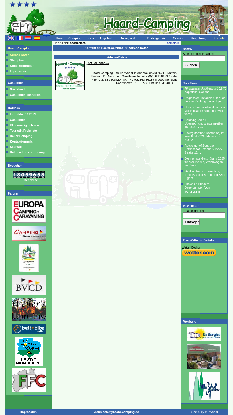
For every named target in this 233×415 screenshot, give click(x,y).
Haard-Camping (19, 48)
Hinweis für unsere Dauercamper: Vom (198, 188)
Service (178, 38)
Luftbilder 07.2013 (22, 114)
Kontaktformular (22, 65)
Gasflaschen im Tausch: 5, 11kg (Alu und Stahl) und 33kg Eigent (205, 175)
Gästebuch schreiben (25, 94)
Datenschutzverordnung (27, 152)
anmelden (173, 43)
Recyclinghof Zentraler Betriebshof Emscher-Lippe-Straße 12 (203, 149)
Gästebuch (16, 82)
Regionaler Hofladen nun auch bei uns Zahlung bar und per (205, 99)
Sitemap (15, 146)
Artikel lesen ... (98, 63)
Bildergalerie (156, 38)
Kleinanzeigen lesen (24, 125)
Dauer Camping (21, 136)
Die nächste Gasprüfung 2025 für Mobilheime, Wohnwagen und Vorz (205, 162)
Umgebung (199, 38)
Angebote (106, 38)
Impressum (18, 71)
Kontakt (219, 38)
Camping (75, 38)
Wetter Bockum (192, 247)
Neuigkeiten (129, 38)
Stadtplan (17, 60)
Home (60, 38)
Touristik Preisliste (23, 130)
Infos (90, 38)
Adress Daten (19, 55)
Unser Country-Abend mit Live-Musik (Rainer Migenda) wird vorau (205, 111)
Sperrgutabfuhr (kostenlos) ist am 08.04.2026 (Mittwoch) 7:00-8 (204, 136)
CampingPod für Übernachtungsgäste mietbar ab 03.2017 (204, 123)
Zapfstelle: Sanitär (205, 90)
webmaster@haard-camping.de (116, 412)
